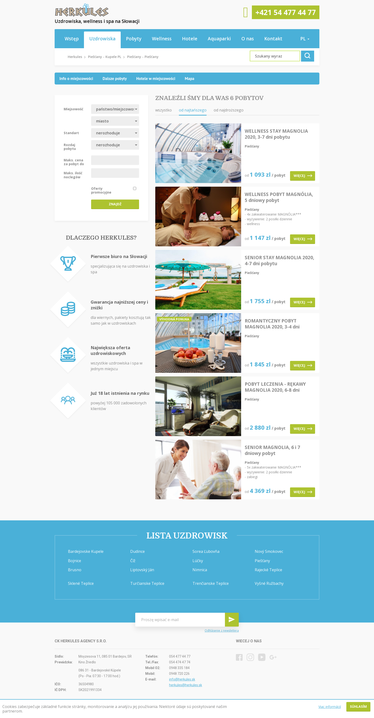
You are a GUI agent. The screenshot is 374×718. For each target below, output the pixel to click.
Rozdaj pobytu (70, 147)
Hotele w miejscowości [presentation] (155, 78)
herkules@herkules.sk (185, 685)
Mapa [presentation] (189, 78)
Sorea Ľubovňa (205, 551)
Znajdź (115, 204)
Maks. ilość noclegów (73, 175)
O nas (247, 39)
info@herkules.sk (182, 679)
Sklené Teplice (81, 583)
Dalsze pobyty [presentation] (115, 78)
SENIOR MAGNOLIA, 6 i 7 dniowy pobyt (272, 450)
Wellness (161, 39)
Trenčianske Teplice (210, 583)
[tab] (76, 78)
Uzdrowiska (102, 39)
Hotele (189, 39)
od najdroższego (229, 110)
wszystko (163, 110)
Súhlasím (358, 706)
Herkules (75, 56)
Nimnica (199, 569)
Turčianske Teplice (147, 583)
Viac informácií (329, 706)
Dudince (137, 551)
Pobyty (133, 39)
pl (304, 39)
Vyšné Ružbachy (269, 583)
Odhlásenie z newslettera (222, 631)
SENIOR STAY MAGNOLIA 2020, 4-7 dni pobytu (279, 261)
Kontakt (273, 39)
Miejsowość (73, 109)
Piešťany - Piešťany (143, 56)
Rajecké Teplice (268, 569)
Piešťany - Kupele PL (104, 56)
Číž (132, 560)
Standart (71, 133)
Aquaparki (219, 39)
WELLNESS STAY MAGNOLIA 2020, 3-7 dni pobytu (276, 134)
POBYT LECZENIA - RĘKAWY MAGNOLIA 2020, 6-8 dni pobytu (275, 387)
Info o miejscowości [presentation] (76, 78)
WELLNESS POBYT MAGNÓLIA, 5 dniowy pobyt (279, 197)
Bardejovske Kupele (86, 551)
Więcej (303, 175)
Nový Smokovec (269, 551)
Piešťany (262, 560)
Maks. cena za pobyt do (74, 162)
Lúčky (197, 560)
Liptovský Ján (142, 569)
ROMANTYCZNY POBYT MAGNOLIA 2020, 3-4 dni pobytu (272, 324)
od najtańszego (193, 110)
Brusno (74, 569)
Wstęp (72, 39)
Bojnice (74, 560)
